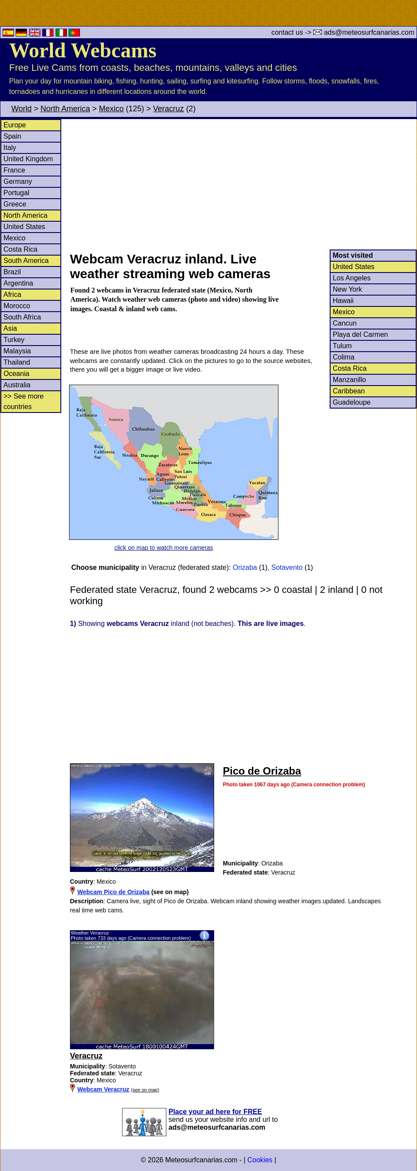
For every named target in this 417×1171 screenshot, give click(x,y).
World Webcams (82, 50)
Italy (9, 147)
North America (65, 108)
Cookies (259, 1160)
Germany (17, 181)
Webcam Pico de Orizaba (113, 891)
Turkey (13, 339)
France (14, 170)
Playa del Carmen (360, 334)
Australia (16, 385)
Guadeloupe (352, 402)
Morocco (16, 305)
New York (347, 289)
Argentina (18, 283)
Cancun (345, 323)
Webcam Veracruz (103, 1089)
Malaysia (17, 351)
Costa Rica (20, 249)
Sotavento (287, 567)
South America (26, 260)
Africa (12, 294)
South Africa (22, 317)
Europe (14, 125)
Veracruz (168, 108)
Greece (14, 204)
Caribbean (349, 391)
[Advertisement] (243, 184)
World (21, 108)
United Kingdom (28, 159)
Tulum (342, 345)
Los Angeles (352, 278)
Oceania (16, 373)
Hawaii (343, 300)
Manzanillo (349, 379)
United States (24, 226)
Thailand (16, 362)
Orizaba (245, 567)
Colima (343, 357)
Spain (12, 136)
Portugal (16, 192)
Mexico (111, 108)
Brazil (12, 272)
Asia (10, 328)
